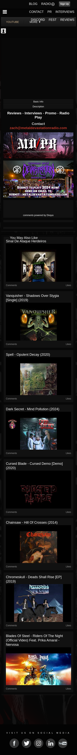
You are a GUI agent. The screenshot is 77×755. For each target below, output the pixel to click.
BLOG (33, 3)
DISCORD (38, 19)
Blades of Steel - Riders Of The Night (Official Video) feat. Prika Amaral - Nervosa (34, 640)
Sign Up (64, 4)
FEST (52, 19)
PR (49, 11)
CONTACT (36, 11)
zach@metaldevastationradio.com (38, 128)
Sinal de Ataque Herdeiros (26, 241)
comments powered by (38, 215)
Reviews (14, 113)
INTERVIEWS (65, 11)
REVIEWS (67, 19)
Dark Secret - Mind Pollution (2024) (32, 409)
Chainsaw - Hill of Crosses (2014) (32, 522)
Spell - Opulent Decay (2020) (28, 354)
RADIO (46, 3)
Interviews (34, 113)
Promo (51, 113)
